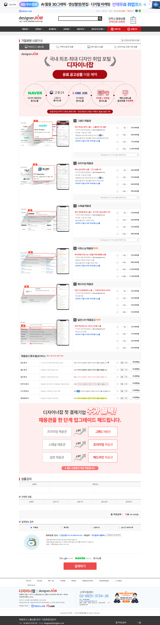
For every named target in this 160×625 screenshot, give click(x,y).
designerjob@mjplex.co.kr (90, 601)
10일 (124, 135)
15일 (124, 142)
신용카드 (96, 527)
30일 (124, 149)
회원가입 (104, 11)
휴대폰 (66, 527)
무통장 (35, 527)
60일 (124, 269)
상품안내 (130, 11)
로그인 (98, 11)
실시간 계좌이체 (127, 527)
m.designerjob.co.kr (100, 130)
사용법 (111, 11)
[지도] (31, 597)
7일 (124, 128)
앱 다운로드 (119, 11)
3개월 (124, 276)
